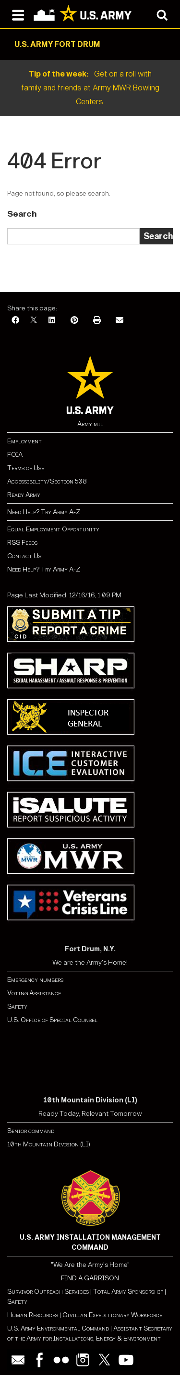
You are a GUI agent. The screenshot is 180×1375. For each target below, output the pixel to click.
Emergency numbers (35, 980)
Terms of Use (25, 468)
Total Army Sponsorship (128, 1291)
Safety (17, 1006)
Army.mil (90, 424)
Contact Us (24, 556)
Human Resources (32, 1315)
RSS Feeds (22, 543)
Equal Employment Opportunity (53, 529)
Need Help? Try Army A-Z (43, 512)
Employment (24, 441)
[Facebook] (15, 321)
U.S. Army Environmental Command (58, 1328)
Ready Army (23, 495)
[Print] (97, 321)
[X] (33, 321)
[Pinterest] (74, 321)
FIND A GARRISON (90, 1278)
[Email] (119, 321)
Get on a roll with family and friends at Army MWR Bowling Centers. (90, 87)
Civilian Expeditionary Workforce (112, 1315)
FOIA (15, 455)
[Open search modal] (162, 14)
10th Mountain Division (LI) (48, 1144)
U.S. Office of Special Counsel (52, 1020)
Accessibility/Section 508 (46, 481)
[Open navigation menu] (18, 14)
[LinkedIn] (52, 321)
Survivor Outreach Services (48, 1291)
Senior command (30, 1131)
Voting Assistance (34, 993)
